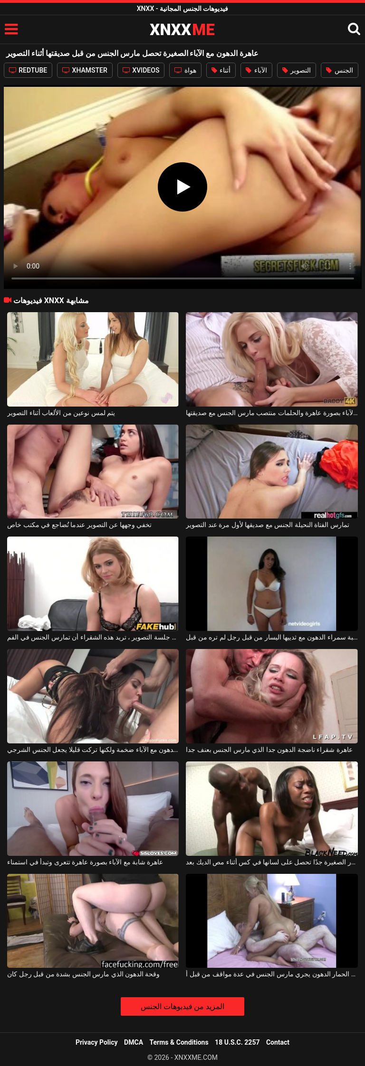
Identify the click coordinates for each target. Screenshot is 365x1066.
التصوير (296, 70)
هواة (185, 70)
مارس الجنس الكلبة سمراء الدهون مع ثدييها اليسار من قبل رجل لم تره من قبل (271, 637)
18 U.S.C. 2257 (237, 1042)
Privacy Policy (97, 1042)
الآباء (256, 70)
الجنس (339, 70)
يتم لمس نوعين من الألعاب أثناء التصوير (61, 413)
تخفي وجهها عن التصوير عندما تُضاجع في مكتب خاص (79, 524)
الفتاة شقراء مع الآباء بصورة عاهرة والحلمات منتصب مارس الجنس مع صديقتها (271, 413)
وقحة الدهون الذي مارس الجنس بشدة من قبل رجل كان (83, 974)
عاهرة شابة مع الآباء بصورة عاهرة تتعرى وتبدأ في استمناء (85, 862)
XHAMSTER (84, 70)
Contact (277, 1042)
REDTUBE (28, 70)
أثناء (221, 70)
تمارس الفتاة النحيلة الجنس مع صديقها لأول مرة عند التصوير (267, 524)
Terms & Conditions (179, 1042)
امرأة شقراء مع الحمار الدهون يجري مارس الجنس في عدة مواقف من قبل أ (271, 974)
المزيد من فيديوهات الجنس (183, 1006)
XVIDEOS (141, 70)
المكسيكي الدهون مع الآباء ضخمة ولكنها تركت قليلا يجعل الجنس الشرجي (93, 749)
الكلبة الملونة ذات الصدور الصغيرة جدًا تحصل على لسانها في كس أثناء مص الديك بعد (271, 862)
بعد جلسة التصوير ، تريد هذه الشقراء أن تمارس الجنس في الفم (93, 637)
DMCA (133, 1042)
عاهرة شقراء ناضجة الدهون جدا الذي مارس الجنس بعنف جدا (269, 749)
